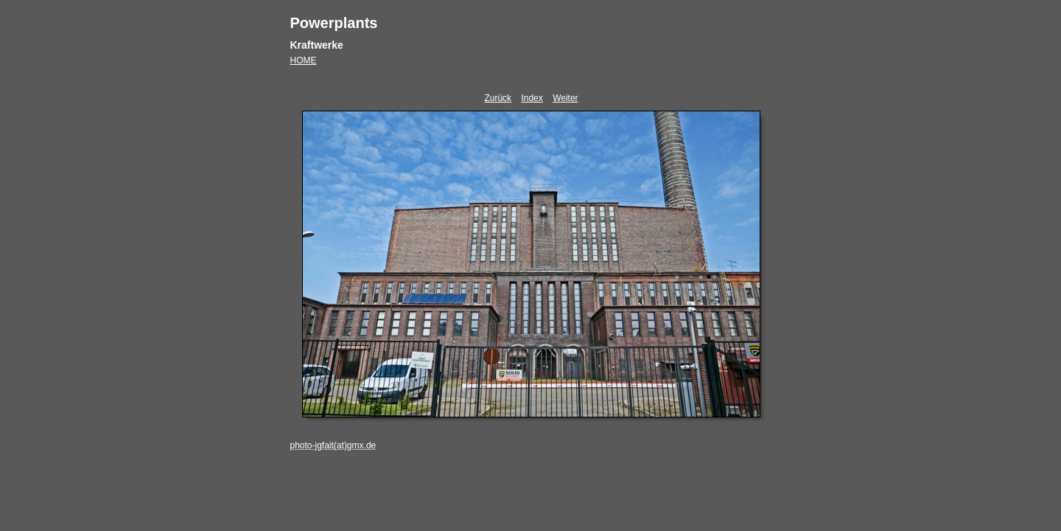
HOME (303, 60)
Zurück (497, 98)
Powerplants (334, 23)
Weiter (565, 98)
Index (531, 98)
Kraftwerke (316, 45)
